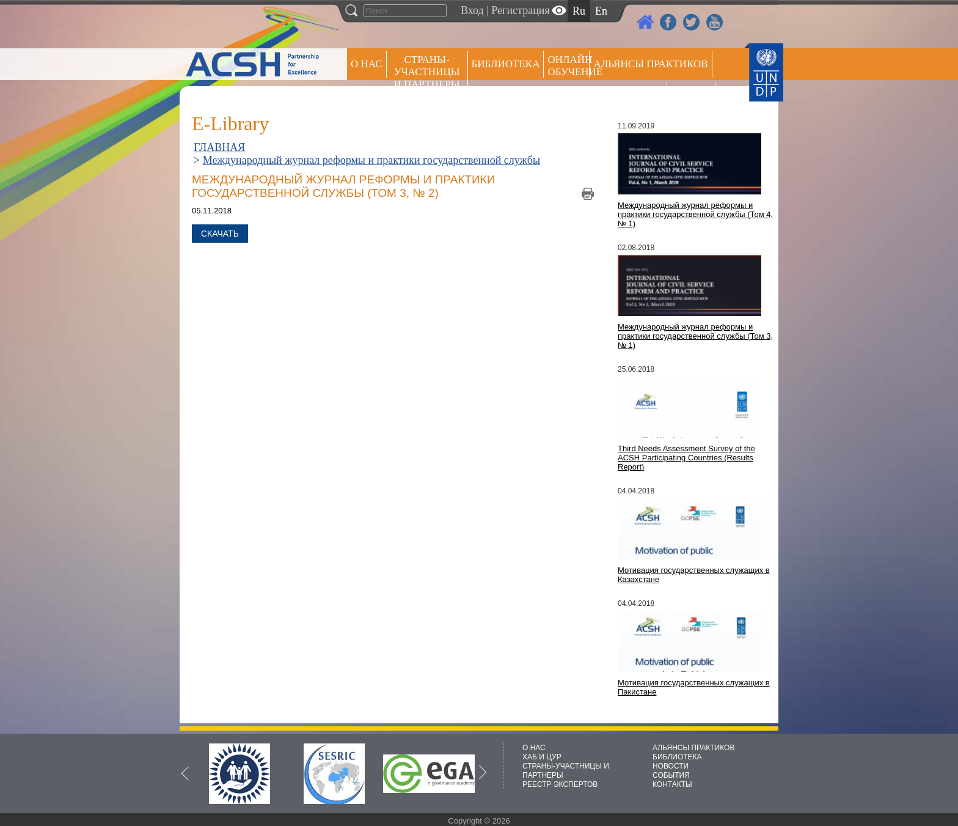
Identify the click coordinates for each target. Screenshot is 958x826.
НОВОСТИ (671, 766)
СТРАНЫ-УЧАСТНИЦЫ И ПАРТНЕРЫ (427, 72)
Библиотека (506, 64)
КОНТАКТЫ (672, 784)
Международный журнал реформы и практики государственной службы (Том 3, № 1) (695, 336)
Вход (472, 10)
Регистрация (520, 10)
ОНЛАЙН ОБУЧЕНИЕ (568, 66)
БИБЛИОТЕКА (677, 757)
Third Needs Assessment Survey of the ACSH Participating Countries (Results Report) (686, 457)
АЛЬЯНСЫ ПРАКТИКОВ (693, 747)
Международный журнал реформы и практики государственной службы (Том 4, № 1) (695, 214)
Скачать (220, 233)
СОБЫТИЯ (671, 775)
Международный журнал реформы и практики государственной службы (371, 160)
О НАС (366, 64)
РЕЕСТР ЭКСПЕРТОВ (693, 97)
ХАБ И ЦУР (541, 757)
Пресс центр (628, 95)
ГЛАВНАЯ (219, 147)
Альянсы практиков (650, 64)
